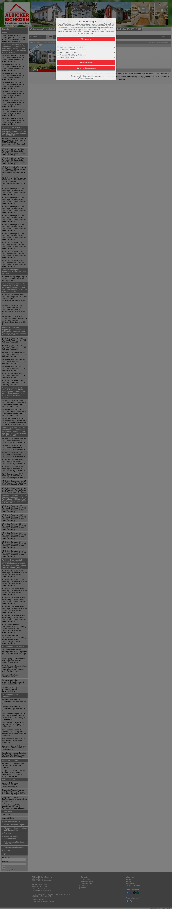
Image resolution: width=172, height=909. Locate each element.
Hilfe (91, 33)
